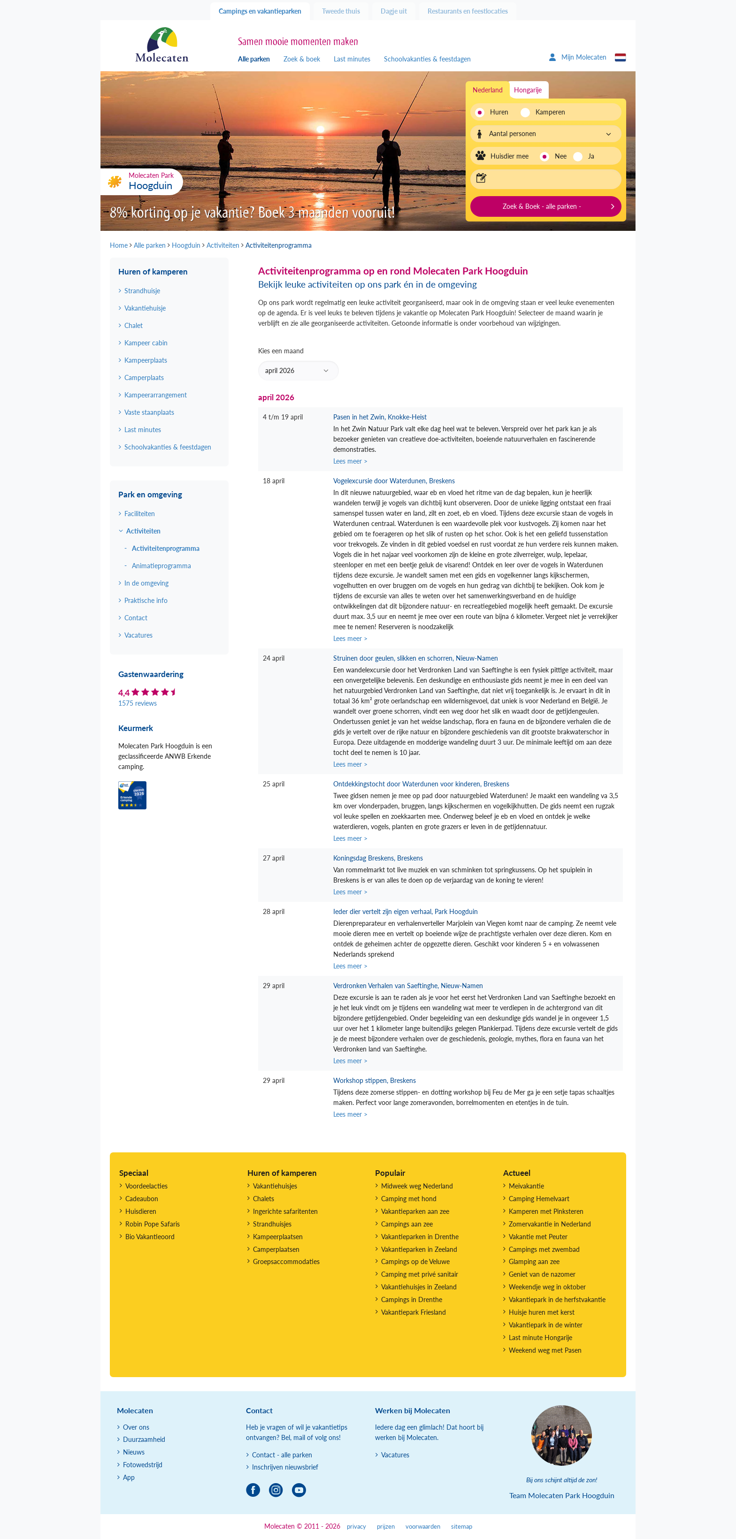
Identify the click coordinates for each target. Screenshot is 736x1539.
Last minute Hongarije (540, 1337)
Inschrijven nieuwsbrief (285, 1467)
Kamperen (548, 112)
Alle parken (254, 59)
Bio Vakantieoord (150, 1237)
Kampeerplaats (145, 360)
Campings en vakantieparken (260, 11)
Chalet (133, 325)
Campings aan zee (407, 1224)
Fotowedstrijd (142, 1465)
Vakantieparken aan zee (415, 1211)
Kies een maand (298, 364)
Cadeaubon (141, 1199)
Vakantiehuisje (145, 308)
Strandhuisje (142, 291)
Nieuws (134, 1452)
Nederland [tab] (488, 90)
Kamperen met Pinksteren (546, 1211)
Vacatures (138, 635)
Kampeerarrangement (155, 395)
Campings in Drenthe (411, 1299)
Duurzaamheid (144, 1439)
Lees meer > (350, 461)
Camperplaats (144, 377)
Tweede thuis (341, 11)
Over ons (136, 1427)
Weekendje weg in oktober (547, 1287)
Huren (499, 112)
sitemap (461, 1526)
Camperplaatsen (276, 1249)
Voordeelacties (146, 1186)
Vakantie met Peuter (538, 1237)
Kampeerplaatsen (278, 1237)
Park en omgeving (150, 494)
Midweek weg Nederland (417, 1186)
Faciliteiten (139, 514)
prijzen (386, 1526)
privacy (356, 1526)
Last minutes (352, 59)
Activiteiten (143, 531)
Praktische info (146, 600)
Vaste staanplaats (149, 412)
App (129, 1477)
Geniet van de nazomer (542, 1274)
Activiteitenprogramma (165, 548)
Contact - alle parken (282, 1455)
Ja (591, 156)
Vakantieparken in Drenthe (420, 1237)
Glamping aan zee (534, 1261)
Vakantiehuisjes (275, 1186)
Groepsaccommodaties (286, 1261)
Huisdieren (140, 1211)
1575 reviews (137, 703)
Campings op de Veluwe (415, 1261)
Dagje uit (394, 11)
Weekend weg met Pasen (545, 1350)
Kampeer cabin (146, 343)
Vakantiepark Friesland (413, 1312)
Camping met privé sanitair (419, 1274)
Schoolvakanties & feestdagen (427, 59)
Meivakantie (526, 1186)
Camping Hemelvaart (539, 1199)
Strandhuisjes (272, 1224)
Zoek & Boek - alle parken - (542, 206)
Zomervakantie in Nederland (550, 1224)
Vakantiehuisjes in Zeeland (419, 1287)
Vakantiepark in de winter (546, 1325)
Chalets (263, 1199)
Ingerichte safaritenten (285, 1211)
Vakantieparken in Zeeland (419, 1249)
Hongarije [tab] (528, 90)
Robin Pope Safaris (152, 1224)
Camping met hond (409, 1199)
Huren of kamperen (153, 271)
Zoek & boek (302, 59)
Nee (561, 156)
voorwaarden (423, 1526)
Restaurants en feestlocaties (468, 11)
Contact (135, 618)
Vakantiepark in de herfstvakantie (557, 1299)
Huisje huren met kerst (542, 1312)
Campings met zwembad (544, 1249)
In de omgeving (146, 583)
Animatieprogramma (161, 566)
